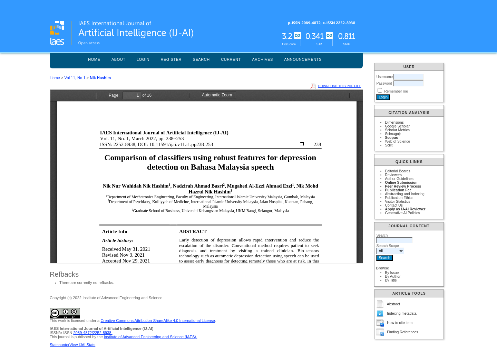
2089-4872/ (83, 333)
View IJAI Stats (82, 345)
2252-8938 (103, 333)
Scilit (388, 145)
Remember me (396, 91)
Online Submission (401, 182)
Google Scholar (397, 126)
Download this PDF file (339, 86)
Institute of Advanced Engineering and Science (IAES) (150, 337)
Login (143, 59)
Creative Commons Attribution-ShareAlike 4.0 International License (157, 320)
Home (94, 59)
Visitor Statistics (397, 201)
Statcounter (59, 345)
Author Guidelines (399, 179)
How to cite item (399, 323)
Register (171, 59)
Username (384, 77)
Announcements (303, 59)
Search (201, 59)
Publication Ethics (399, 198)
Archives (262, 59)
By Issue (392, 273)
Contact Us (393, 205)
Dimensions (394, 122)
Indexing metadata (402, 313)
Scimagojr (393, 134)
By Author (392, 276)
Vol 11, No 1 (75, 78)
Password (384, 83)
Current (231, 59)
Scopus (391, 138)
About (118, 59)
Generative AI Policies (402, 213)
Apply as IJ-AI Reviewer (405, 209)
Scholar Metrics (397, 130)
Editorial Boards (397, 171)
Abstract (393, 304)
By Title (391, 280)
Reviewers (393, 175)
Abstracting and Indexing (404, 194)
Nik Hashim (100, 78)
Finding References (402, 332)
